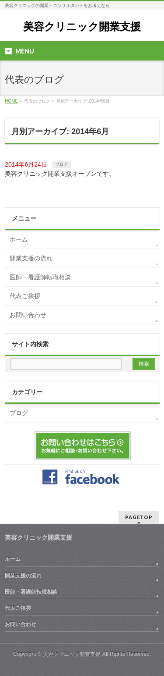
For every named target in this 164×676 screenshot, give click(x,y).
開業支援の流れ (31, 258)
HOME (11, 101)
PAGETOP (139, 517)
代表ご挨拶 (25, 295)
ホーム (19, 239)
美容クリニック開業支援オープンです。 (60, 173)
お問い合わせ (28, 314)
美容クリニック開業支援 (82, 26)
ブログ (61, 164)
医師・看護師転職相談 (40, 277)
